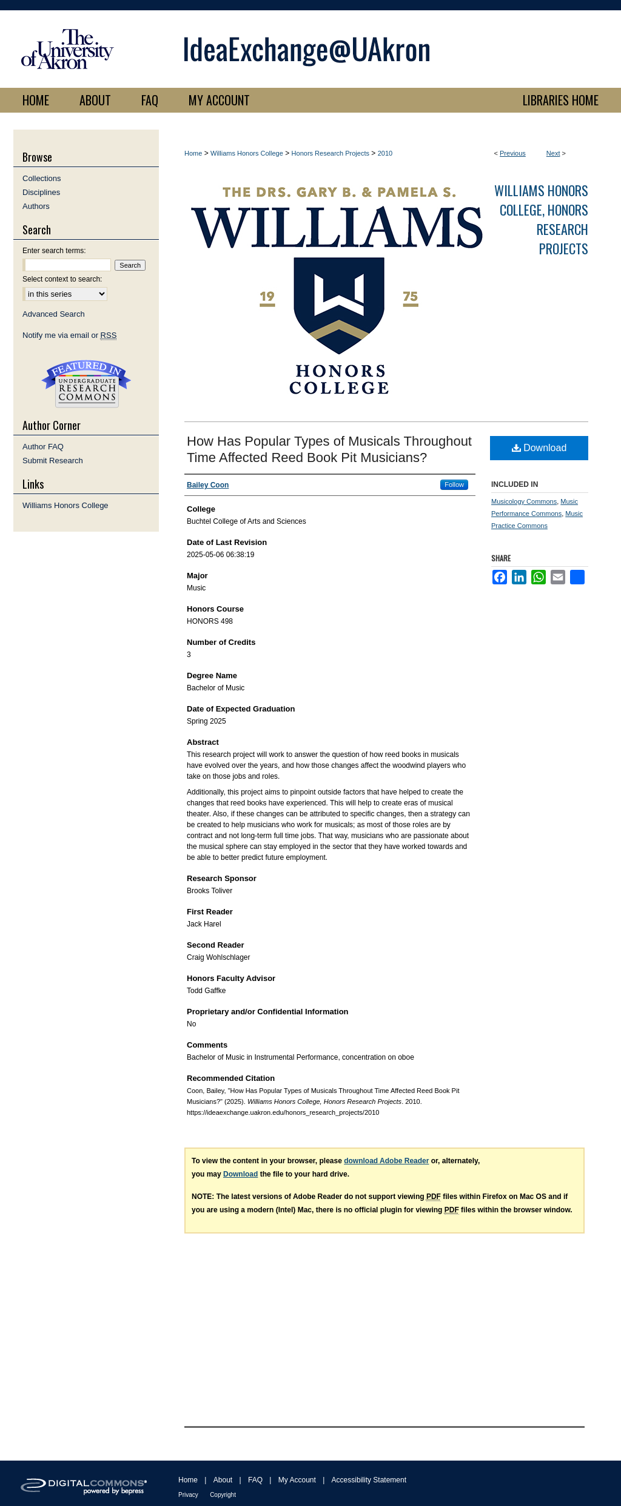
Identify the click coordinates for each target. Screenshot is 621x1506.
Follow (454, 484)
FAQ (255, 1480)
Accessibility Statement (369, 1480)
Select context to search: (62, 279)
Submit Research (52, 460)
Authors (36, 206)
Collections (41, 178)
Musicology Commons (524, 501)
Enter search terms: (54, 250)
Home (193, 153)
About (222, 1480)
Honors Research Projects (330, 153)
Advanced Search (53, 314)
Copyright (223, 1494)
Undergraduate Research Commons (86, 384)
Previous (513, 153)
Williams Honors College (246, 153)
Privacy (188, 1494)
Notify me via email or (69, 335)
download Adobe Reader (386, 1161)
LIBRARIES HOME (561, 100)
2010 (385, 153)
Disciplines (41, 192)
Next (553, 153)
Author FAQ (43, 446)
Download (539, 448)
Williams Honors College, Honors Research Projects (541, 219)
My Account (297, 1480)
